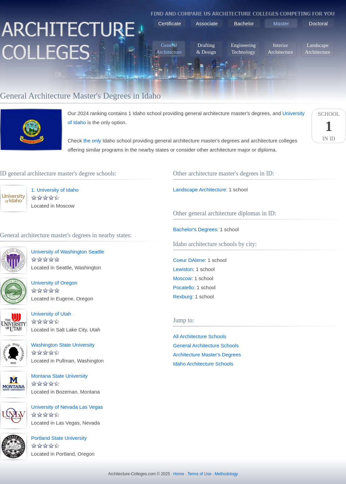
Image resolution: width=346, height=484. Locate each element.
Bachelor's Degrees (195, 229)
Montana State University (59, 376)
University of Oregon (54, 283)
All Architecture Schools (199, 336)
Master (281, 23)
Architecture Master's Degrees (207, 354)
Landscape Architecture (199, 189)
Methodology (226, 474)
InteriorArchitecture (280, 49)
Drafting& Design (206, 49)
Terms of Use (200, 474)
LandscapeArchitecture (317, 49)
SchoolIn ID (329, 126)
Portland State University (59, 438)
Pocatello (183, 287)
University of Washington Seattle (67, 251)
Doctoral (318, 23)
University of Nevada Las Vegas (67, 407)
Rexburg (182, 296)
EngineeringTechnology (243, 49)
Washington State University (63, 345)
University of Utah (51, 314)
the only (92, 140)
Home (178, 474)
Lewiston (183, 269)
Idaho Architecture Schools (203, 364)
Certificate (169, 23)
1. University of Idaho (55, 190)
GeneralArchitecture (169, 49)
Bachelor (244, 23)
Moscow (182, 278)
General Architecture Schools (206, 345)
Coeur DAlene (189, 260)
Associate (207, 23)
